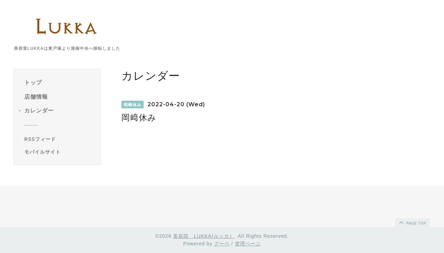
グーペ (222, 243)
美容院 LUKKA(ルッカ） (203, 236)
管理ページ (248, 243)
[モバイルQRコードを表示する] (59, 152)
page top (412, 222)
